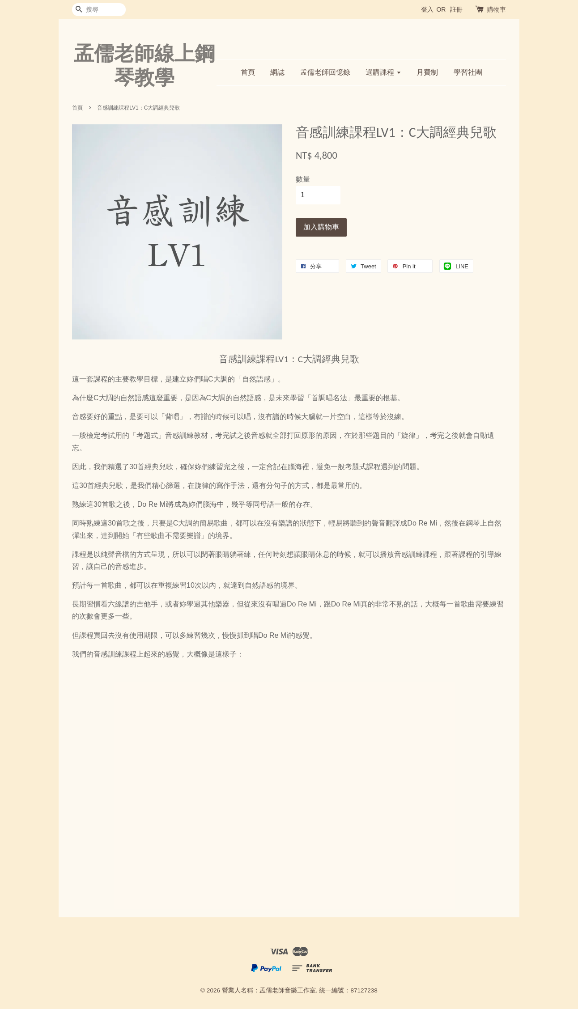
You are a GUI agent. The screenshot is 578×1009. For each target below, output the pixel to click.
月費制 (427, 72)
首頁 (248, 72)
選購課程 (383, 72)
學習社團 (468, 72)
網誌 (277, 72)
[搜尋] (99, 9)
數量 (303, 179)
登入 (427, 9)
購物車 (496, 9)
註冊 (456, 9)
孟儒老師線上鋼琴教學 (144, 65)
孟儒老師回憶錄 (325, 72)
